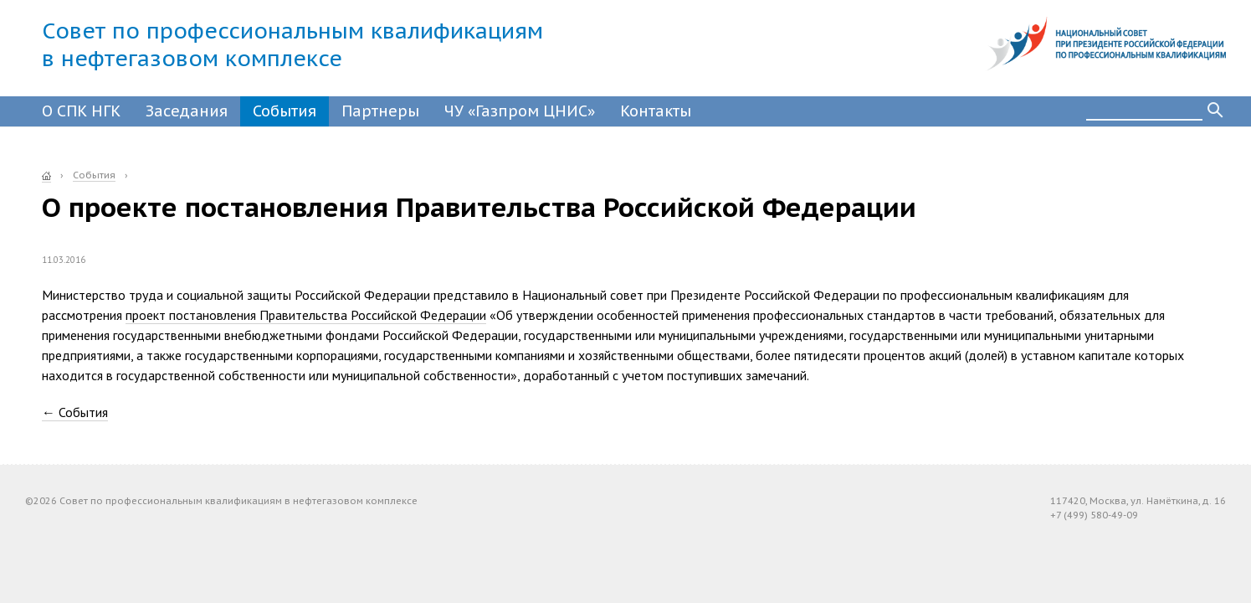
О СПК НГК (81, 111)
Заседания (187, 111)
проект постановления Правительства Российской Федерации (306, 315)
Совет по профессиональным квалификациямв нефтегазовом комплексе (292, 44)
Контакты (655, 111)
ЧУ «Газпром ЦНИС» (519, 111)
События (284, 111)
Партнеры (380, 111)
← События (75, 412)
